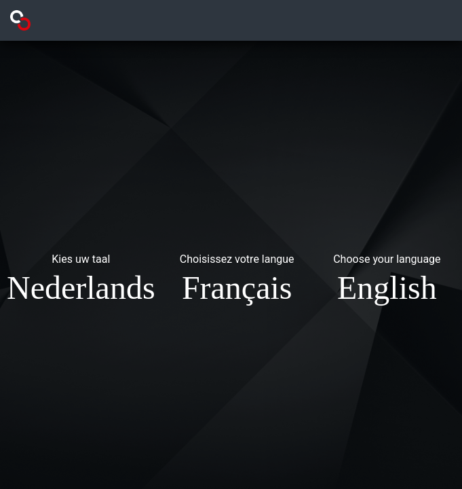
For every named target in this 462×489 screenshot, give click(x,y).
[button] (81, 281)
